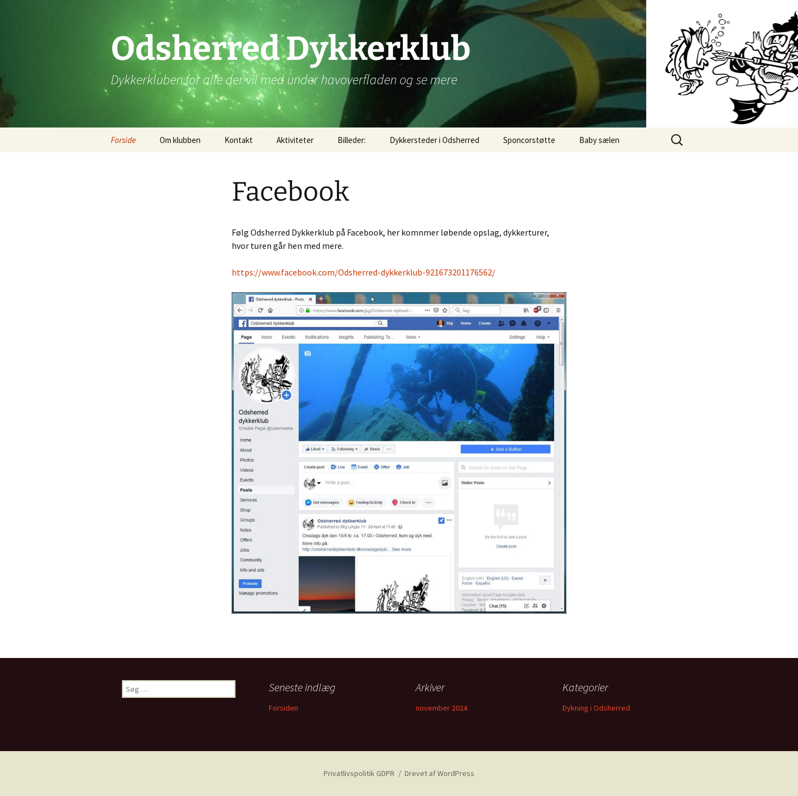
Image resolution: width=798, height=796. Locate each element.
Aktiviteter (295, 140)
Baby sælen (599, 140)
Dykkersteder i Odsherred (434, 140)
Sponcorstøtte (529, 140)
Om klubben (180, 140)
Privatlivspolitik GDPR (359, 773)
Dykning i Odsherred (596, 708)
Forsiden (283, 708)
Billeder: (351, 140)
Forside (123, 140)
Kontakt (238, 140)
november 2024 (441, 708)
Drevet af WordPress (439, 773)
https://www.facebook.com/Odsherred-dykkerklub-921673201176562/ (363, 272)
